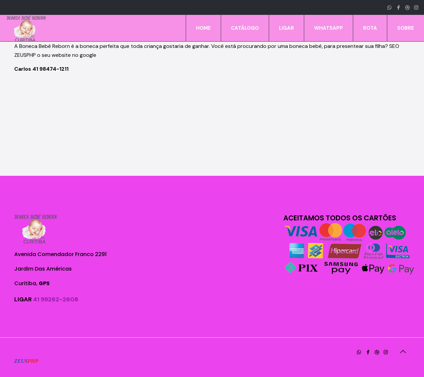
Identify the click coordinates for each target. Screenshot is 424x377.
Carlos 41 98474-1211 (41, 68)
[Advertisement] (212, 124)
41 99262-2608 (55, 299)
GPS (44, 283)
